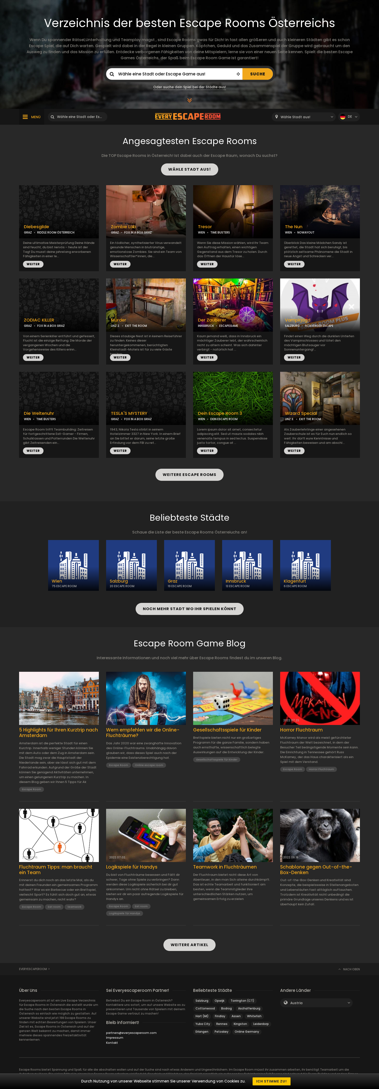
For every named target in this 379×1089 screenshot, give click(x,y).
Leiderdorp (261, 1024)
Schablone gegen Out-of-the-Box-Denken (316, 870)
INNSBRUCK (206, 326)
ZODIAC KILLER (39, 320)
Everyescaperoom (33, 969)
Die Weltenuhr (39, 413)
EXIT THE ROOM (136, 326)
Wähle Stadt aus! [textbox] (295, 117)
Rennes (221, 1024)
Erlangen (202, 1032)
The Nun (293, 226)
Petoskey (221, 1032)
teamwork (74, 907)
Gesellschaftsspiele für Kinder (227, 730)
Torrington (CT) (242, 1001)
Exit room (54, 907)
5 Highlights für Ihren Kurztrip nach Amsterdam (58, 732)
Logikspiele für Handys (131, 867)
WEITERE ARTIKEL (189, 945)
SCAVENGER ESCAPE (319, 326)
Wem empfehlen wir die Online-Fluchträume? (143, 732)
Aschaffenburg (249, 1008)
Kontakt (112, 1043)
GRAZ (28, 232)
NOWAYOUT (305, 232)
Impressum (114, 1038)
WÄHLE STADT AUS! (189, 169)
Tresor (205, 226)
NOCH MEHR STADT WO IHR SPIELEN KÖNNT (189, 609)
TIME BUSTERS (220, 232)
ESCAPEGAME (228, 326)
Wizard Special (301, 413)
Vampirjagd (297, 320)
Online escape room (149, 765)
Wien (57, 581)
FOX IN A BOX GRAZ (138, 232)
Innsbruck (236, 581)
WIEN (201, 232)
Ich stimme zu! (271, 1081)
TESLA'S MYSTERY (129, 413)
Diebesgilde (36, 226)
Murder (118, 320)
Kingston (240, 1024)
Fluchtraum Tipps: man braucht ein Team (55, 870)
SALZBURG (292, 326)
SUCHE (257, 74)
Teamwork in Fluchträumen (225, 867)
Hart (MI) (202, 1016)
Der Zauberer (212, 320)
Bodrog (226, 1008)
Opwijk (219, 1001)
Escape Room (31, 789)
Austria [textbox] (296, 1003)
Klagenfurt (295, 581)
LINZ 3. (289, 419)
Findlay (220, 1016)
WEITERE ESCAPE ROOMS (189, 474)
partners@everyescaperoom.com (131, 1033)
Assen (236, 1016)
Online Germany (247, 1032)
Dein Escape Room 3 (220, 413)
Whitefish (254, 1016)
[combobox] (304, 116)
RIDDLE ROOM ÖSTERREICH (55, 232)
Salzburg (119, 581)
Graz (172, 581)
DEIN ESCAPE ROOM (224, 419)
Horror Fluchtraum (301, 730)
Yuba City (203, 1024)
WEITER (33, 264)
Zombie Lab (123, 226)
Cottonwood (205, 1008)
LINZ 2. (115, 326)
